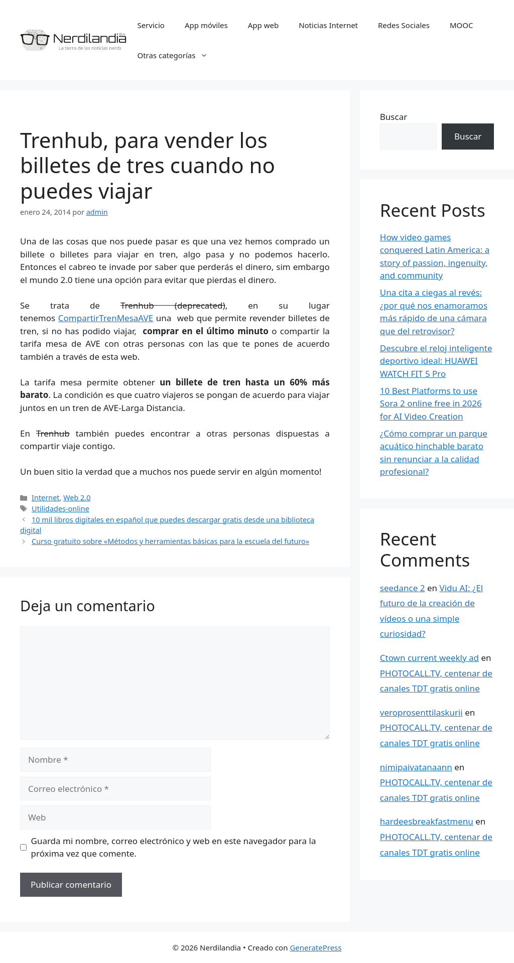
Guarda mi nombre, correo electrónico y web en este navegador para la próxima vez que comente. (173, 847)
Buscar (393, 116)
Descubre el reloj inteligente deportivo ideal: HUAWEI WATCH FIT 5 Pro (436, 360)
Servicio (151, 25)
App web (263, 25)
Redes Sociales (404, 25)
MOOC (461, 25)
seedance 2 (402, 588)
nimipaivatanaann (416, 767)
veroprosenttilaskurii (421, 712)
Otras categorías (177, 55)
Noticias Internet (328, 25)
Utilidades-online (60, 508)
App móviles (206, 25)
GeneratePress (315, 947)
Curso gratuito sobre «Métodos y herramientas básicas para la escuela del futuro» (170, 541)
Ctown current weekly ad (429, 657)
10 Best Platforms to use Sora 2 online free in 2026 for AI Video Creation (431, 403)
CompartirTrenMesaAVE (105, 318)
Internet (45, 497)
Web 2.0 (76, 497)
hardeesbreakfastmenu (426, 821)
